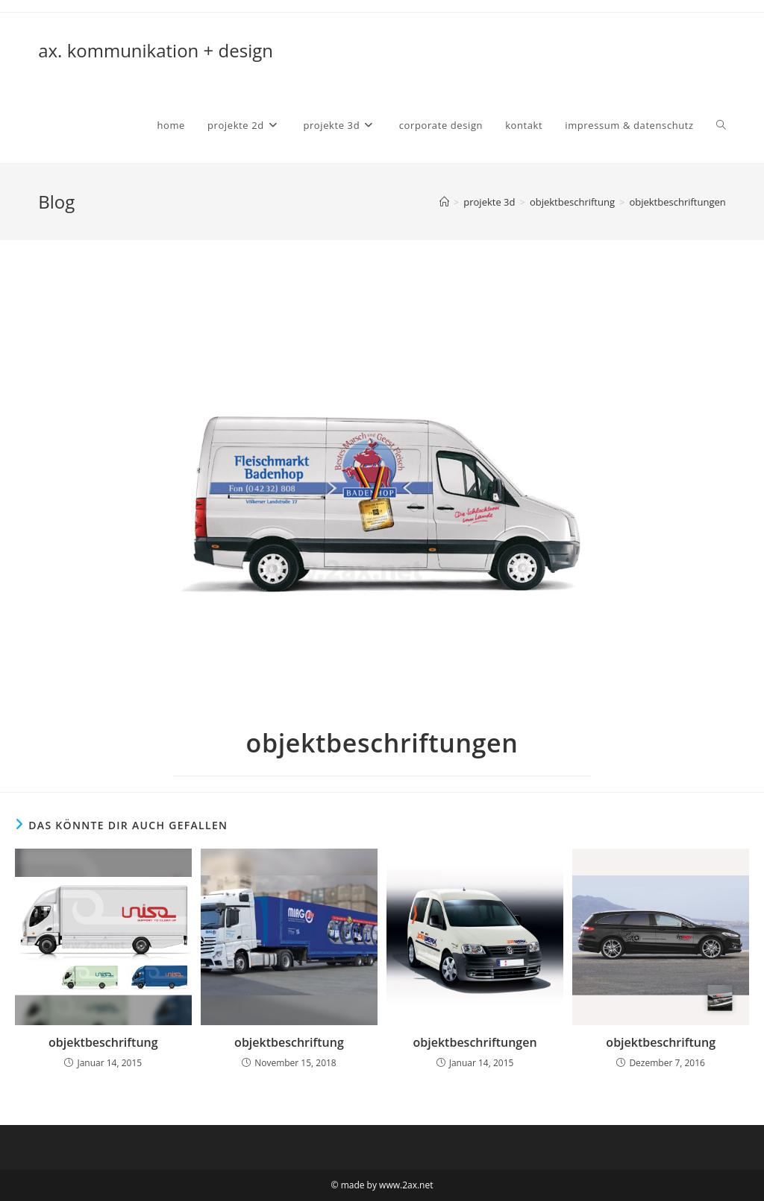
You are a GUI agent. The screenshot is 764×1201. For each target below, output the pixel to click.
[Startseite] (444, 202)
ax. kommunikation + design (155, 50)
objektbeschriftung (103, 1042)
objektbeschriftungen (677, 202)
